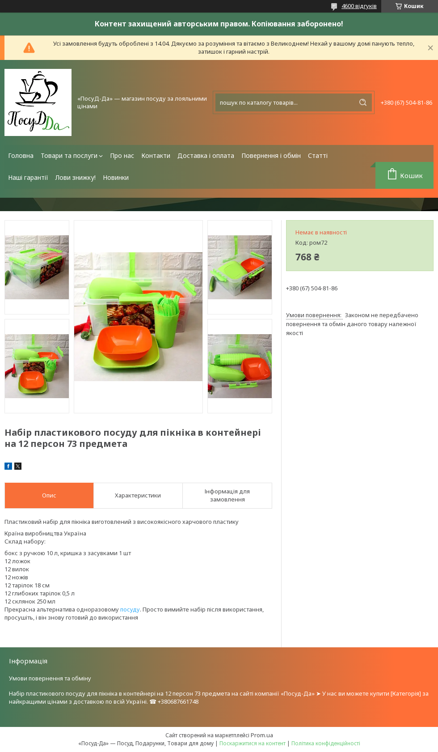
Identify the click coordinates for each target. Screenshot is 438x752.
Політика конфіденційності (325, 743)
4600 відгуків (359, 6)
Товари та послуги (69, 155)
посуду (130, 609)
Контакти (155, 155)
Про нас (122, 155)
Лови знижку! (75, 177)
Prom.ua (262, 735)
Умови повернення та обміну (50, 678)
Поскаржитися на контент (252, 743)
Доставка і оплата (205, 155)
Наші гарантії (28, 177)
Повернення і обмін (271, 155)
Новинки (116, 177)
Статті (318, 155)
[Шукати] (363, 102)
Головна (21, 155)
